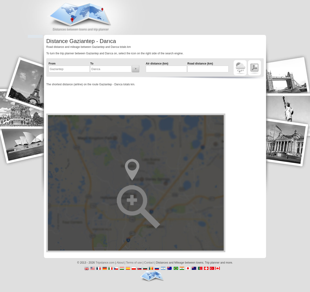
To (91, 63)
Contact (149, 262)
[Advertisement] (212, 19)
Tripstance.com (105, 262)
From (52, 63)
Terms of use (134, 262)
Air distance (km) (157, 63)
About (120, 262)
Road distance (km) (200, 63)
